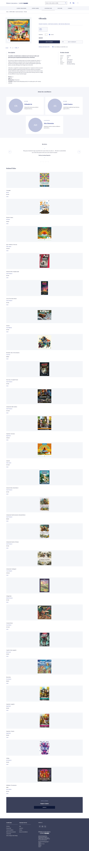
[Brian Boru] (44, 666)
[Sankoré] (44, 450)
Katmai (7, 325)
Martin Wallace (8, 789)
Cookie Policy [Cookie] (8, 833)
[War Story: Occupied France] (44, 369)
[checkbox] (43, 29)
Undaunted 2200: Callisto (11, 406)
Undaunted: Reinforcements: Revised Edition (15, 515)
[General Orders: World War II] (44, 477)
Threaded (8, 190)
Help (20, 826)
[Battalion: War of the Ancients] (44, 342)
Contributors (48, 8)
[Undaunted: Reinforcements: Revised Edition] (44, 504)
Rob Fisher (8, 219)
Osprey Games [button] (35, 8)
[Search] (66, 3)
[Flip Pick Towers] (44, 207)
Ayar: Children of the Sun (11, 244)
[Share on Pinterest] (14, 48)
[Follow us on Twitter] (45, 826)
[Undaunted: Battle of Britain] (44, 531)
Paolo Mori (8, 354)
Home (7, 11)
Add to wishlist (72, 41)
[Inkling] (44, 747)
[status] (46, 34)
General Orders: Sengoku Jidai (12, 271)
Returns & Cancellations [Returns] (23, 831)
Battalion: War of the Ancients (12, 352)
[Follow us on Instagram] (42, 826)
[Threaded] (44, 180)
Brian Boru (8, 677)
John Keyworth (8, 760)
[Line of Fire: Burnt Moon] (44, 288)
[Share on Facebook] (10, 48)
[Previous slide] (9, 151)
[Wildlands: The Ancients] (44, 774)
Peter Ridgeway (9, 327)
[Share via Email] (16, 48)
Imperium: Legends (10, 704)
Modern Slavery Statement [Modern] (11, 831)
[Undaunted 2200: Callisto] (44, 396)
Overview (8, 826)
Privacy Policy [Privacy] (8, 828)
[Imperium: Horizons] (44, 423)
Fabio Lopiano (8, 246)
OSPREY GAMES (12, 11)
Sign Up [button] (44, 807)
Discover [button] (60, 8)
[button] (73, 3)
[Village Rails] (44, 585)
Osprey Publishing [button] (21, 8)
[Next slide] (79, 151)
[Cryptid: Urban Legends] (44, 639)
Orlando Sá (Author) (43, 24)
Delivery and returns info (44, 46)
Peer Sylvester (8, 679)
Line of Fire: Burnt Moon (11, 298)
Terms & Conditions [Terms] (9, 830)
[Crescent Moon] (44, 612)
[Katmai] (44, 315)
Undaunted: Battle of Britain (12, 542)
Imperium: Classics (10, 731)
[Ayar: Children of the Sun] (44, 234)
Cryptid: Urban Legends (11, 650)
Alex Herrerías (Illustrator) (64, 24)
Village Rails (8, 596)
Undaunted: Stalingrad (11, 569)
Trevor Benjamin (9, 570)
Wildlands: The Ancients (11, 785)
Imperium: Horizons (10, 433)
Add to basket (49, 41)
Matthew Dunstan (9, 598)
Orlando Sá (28, 104)
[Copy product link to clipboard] (18, 48)
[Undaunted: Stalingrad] (44, 558)
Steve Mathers (8, 625)
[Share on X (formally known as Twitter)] (12, 48)
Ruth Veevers (8, 652)
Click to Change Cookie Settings (12, 835)
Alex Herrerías (49, 123)
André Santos (68, 104)
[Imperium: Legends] (44, 693)
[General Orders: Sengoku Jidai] (44, 261)
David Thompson (9, 273)
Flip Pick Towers (9, 217)
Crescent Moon (9, 623)
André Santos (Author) (53, 24)
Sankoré (8, 460)
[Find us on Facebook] (40, 826)
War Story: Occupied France (12, 379)
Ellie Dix (7, 192)
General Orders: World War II (12, 487)
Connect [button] (70, 8)
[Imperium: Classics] (44, 720)
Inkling (7, 758)
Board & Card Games (19, 11)
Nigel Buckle (8, 435)
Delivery (20, 830)
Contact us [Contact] (21, 828)
